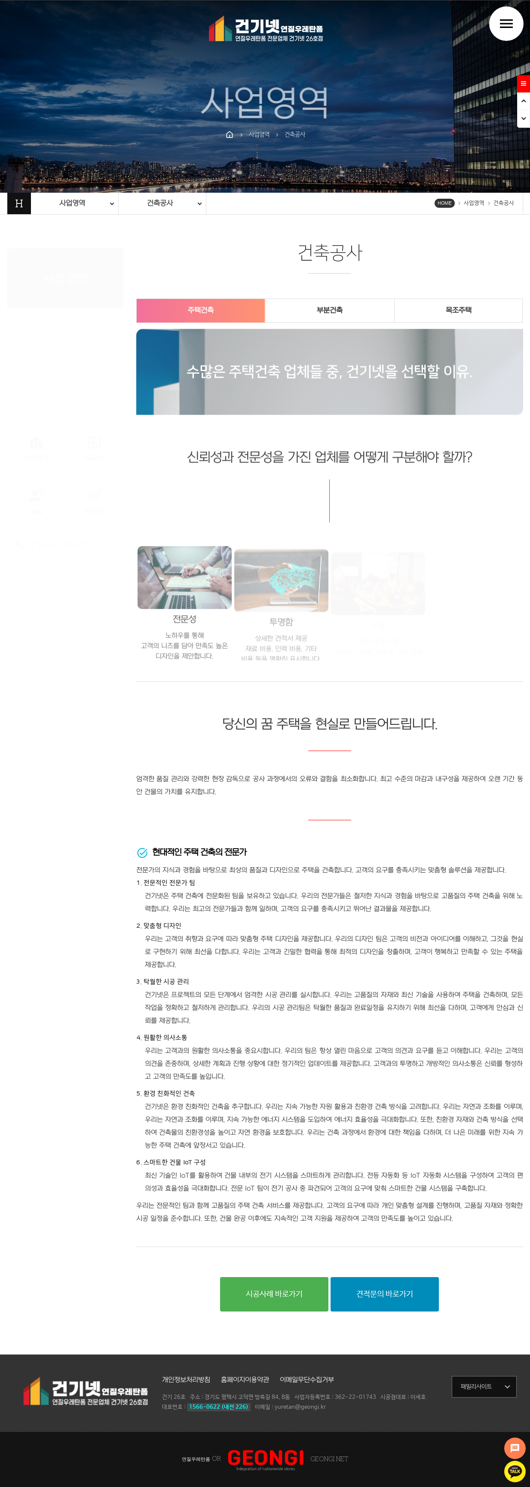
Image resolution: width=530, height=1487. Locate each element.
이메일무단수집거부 (307, 1380)
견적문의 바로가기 (384, 1294)
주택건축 (201, 310)
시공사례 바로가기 (274, 1294)
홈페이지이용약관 (245, 1380)
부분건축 (330, 310)
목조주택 (459, 310)
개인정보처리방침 (186, 1380)
